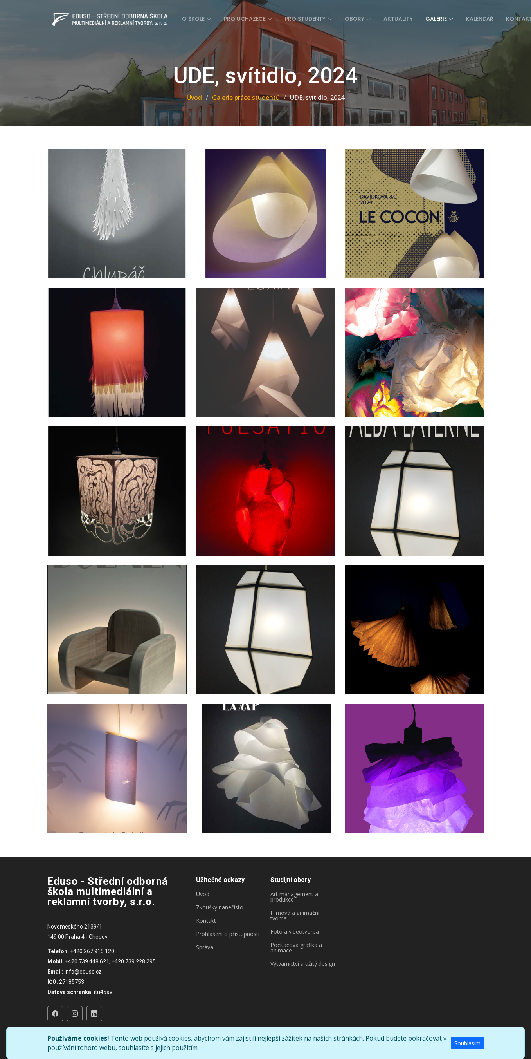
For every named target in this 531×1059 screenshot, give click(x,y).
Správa (204, 947)
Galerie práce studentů (246, 97)
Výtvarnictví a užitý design (302, 964)
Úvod (194, 97)
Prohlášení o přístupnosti (227, 934)
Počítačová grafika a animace (296, 947)
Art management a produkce (294, 896)
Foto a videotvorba (294, 931)
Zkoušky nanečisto (219, 907)
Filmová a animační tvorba (294, 915)
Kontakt (206, 920)
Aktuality (398, 19)
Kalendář (479, 19)
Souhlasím (467, 1043)
